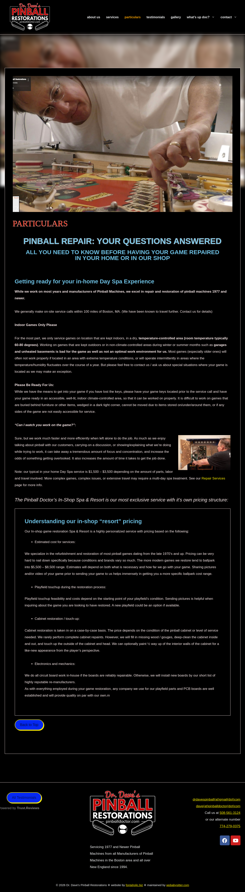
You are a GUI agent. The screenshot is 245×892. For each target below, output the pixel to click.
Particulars (133, 17)
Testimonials (156, 17)
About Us (93, 17)
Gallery (176, 17)
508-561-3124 (230, 813)
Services (112, 17)
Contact (230, 17)
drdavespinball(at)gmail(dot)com (216, 799)
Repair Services (213, 478)
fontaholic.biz (134, 885)
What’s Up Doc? (202, 17)
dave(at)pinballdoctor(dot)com (218, 806)
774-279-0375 (230, 826)
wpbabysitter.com (177, 885)
